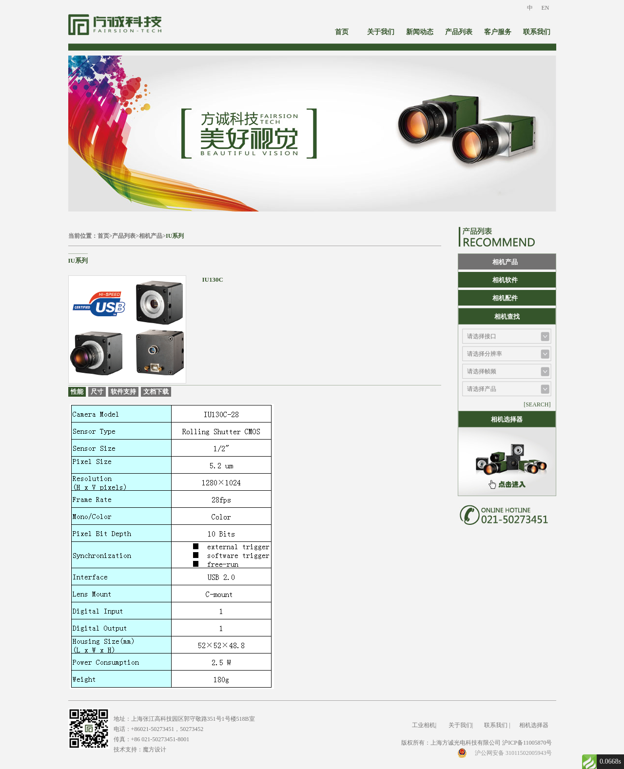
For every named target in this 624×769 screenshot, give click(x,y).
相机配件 (505, 298)
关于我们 (380, 32)
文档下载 (156, 391)
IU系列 (175, 235)
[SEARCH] (537, 404)
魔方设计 (154, 749)
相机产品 (150, 235)
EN (545, 7)
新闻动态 (419, 32)
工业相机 (423, 725)
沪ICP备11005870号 (527, 742)
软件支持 (123, 391)
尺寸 (97, 391)
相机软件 (505, 280)
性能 (77, 391)
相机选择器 (533, 725)
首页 (342, 32)
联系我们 (536, 32)
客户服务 (497, 32)
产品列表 (458, 32)
